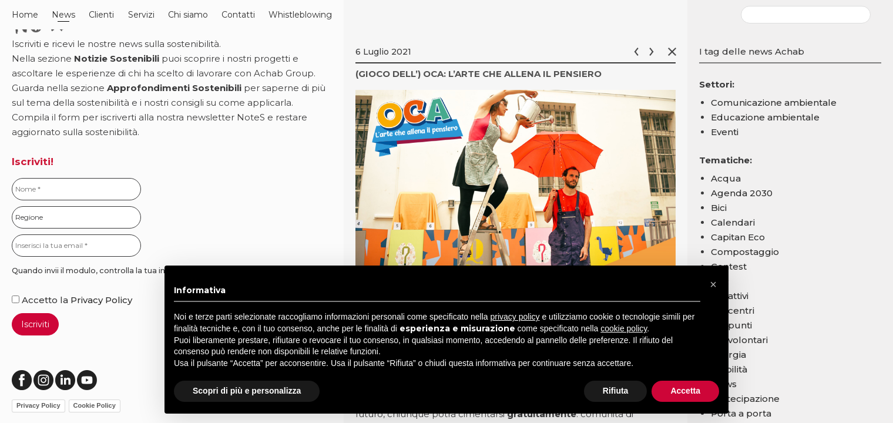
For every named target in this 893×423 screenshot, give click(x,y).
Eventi (724, 131)
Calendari (733, 222)
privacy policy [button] (515, 316)
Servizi (141, 14)
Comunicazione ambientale (774, 102)
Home (25, 14)
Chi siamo (188, 14)
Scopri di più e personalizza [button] (247, 390)
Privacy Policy (101, 300)
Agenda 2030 (742, 193)
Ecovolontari (739, 339)
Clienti (101, 14)
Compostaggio (745, 251)
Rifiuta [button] (616, 390)
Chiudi (674, 52)
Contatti (238, 14)
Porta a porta (741, 413)
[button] (713, 284)
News (63, 14)
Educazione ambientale (765, 117)
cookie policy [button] (623, 328)
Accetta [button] (685, 390)
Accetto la (41, 300)
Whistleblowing (300, 14)
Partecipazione (745, 398)
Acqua (726, 178)
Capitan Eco (738, 237)
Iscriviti (35, 324)
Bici (719, 207)
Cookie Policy (94, 405)
